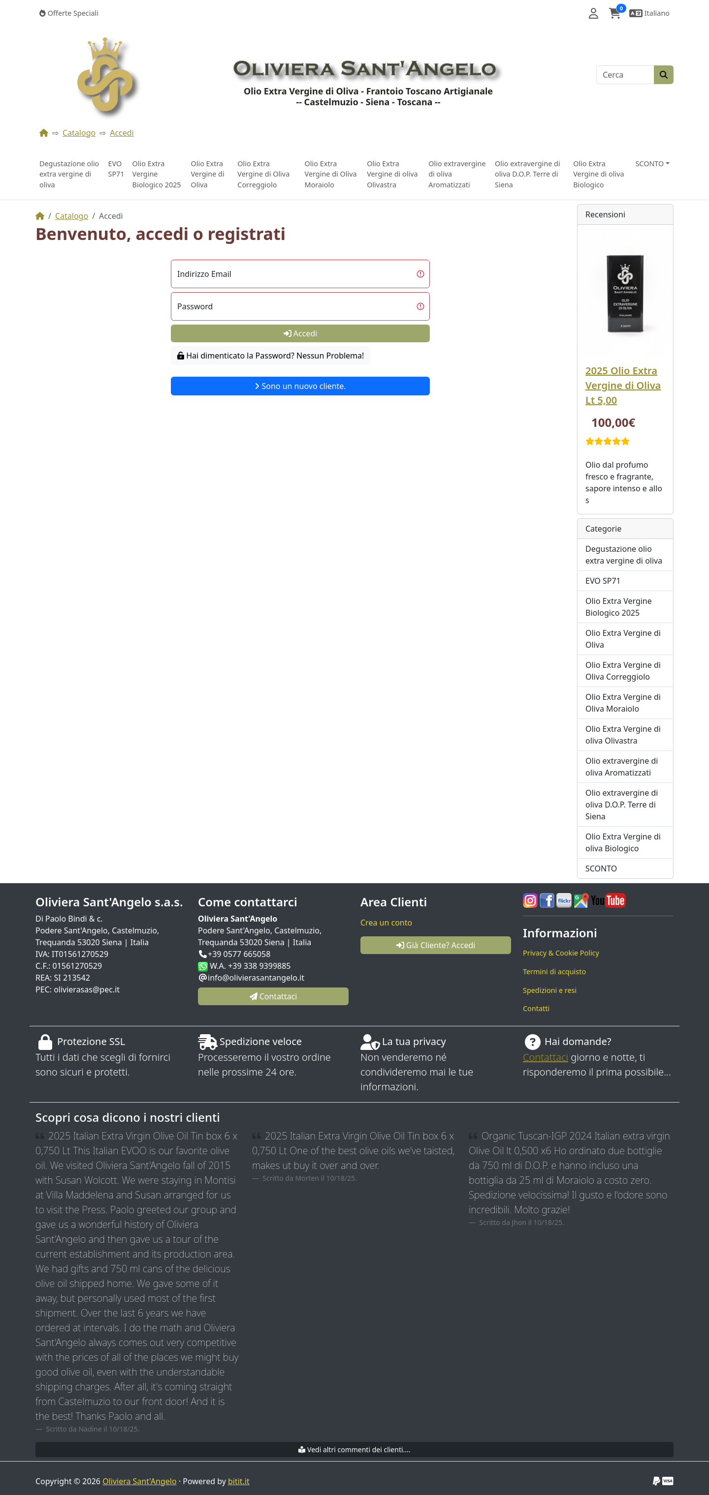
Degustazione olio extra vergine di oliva (69, 174)
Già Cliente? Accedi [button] (436, 945)
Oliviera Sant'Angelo (139, 1481)
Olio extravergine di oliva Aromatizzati (456, 174)
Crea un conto (386, 922)
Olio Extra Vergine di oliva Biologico (598, 174)
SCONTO (601, 868)
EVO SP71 (116, 169)
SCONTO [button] (649, 163)
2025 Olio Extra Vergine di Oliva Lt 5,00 (623, 385)
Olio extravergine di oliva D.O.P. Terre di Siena (527, 174)
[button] (593, 13)
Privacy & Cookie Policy (561, 952)
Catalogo (79, 132)
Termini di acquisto (554, 971)
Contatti (536, 1008)
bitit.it (239, 1481)
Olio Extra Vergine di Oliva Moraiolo (331, 174)
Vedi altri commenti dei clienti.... (354, 1449)
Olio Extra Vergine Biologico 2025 (156, 174)
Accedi (122, 132)
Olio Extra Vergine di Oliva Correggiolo (263, 174)
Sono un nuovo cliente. (300, 386)
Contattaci (545, 1057)
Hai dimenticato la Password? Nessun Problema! (270, 355)
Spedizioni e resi (550, 990)
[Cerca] (625, 74)
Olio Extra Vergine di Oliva (207, 174)
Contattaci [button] (273, 996)
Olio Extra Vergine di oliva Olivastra (392, 174)
